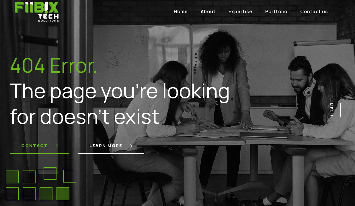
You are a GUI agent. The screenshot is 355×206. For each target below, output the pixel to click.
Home (181, 11)
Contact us (314, 11)
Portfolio (276, 11)
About (208, 11)
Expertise (240, 11)
